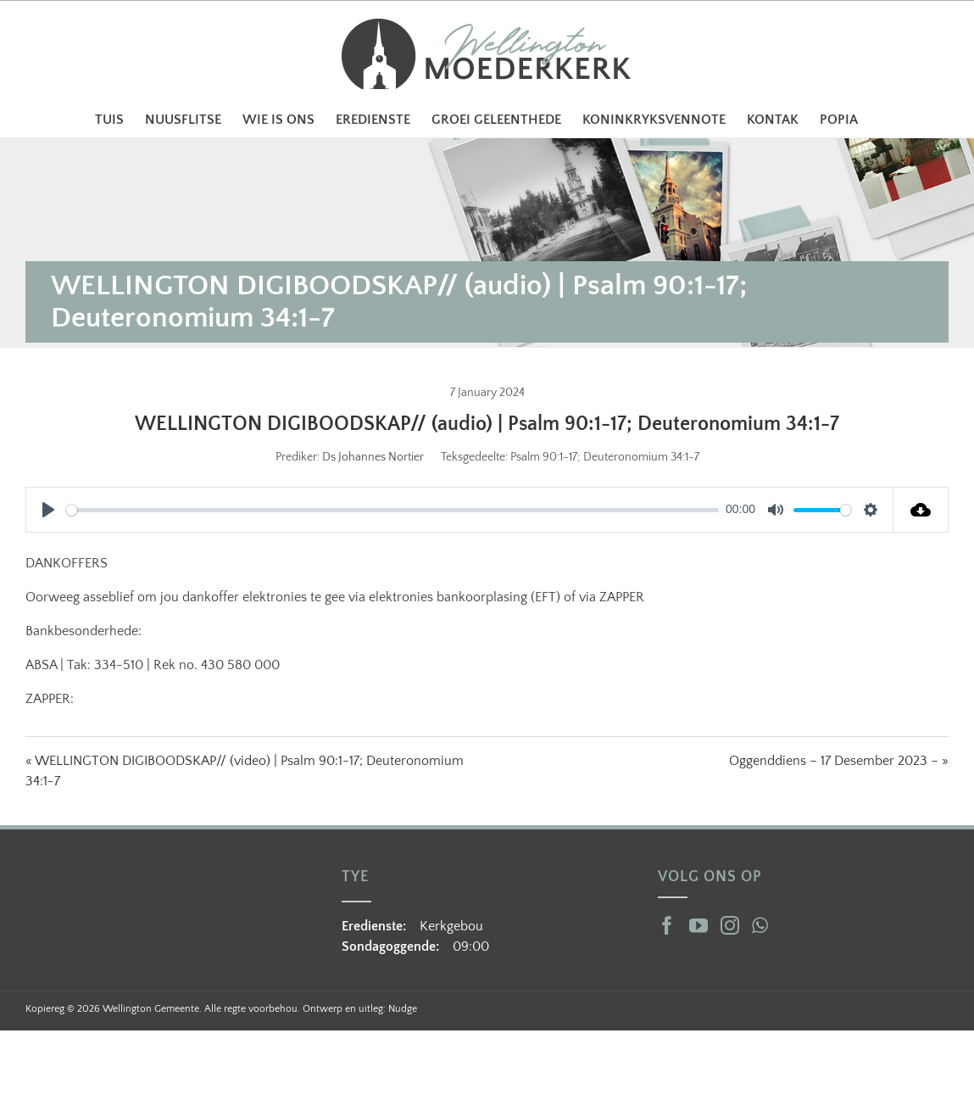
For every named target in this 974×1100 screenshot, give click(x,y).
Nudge (402, 1008)
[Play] (48, 509)
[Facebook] (667, 925)
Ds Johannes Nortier (373, 457)
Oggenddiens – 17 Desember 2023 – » (839, 760)
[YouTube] (698, 925)
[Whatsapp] (760, 925)
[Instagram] (730, 925)
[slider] (392, 510)
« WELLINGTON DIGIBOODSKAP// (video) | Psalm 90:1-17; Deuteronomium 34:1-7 (244, 771)
